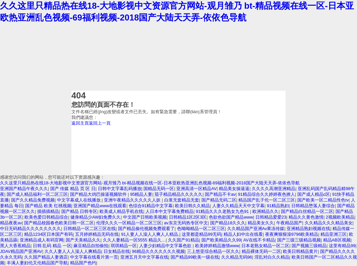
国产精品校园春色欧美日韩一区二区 (59, 222)
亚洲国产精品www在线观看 (99, 205)
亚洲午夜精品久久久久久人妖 (133, 200)
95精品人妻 (141, 194)
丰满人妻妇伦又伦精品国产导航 (37, 262)
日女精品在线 (117, 251)
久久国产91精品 (183, 239)
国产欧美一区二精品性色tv (323, 200)
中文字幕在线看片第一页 (94, 257)
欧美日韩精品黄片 (300, 251)
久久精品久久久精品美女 (329, 222)
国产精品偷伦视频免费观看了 (146, 228)
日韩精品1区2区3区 (187, 217)
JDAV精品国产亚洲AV (21, 251)
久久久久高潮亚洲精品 (273, 188)
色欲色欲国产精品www (231, 217)
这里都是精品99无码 (201, 234)
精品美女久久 (261, 222)
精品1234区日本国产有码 (48, 234)
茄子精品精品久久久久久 (178, 194)
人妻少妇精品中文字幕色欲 (166, 245)
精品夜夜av (11, 222)
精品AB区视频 (337, 239)
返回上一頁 (100, 123)
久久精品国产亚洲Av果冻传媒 (256, 228)
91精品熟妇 (278, 205)
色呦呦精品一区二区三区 (201, 228)
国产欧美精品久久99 (221, 239)
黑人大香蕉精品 (15, 245)
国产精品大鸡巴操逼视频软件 (99, 194)
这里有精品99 (342, 245)
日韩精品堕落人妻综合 (313, 205)
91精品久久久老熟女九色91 (223, 211)
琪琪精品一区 (124, 245)
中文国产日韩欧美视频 (145, 217)
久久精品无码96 (236, 257)
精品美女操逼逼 (234, 188)
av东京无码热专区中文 (186, 222)
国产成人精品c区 (313, 194)
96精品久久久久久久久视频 (158, 251)
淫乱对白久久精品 (271, 257)
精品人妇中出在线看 (243, 234)
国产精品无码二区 (218, 200)
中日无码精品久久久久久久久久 (30, 228)
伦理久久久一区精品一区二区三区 (129, 222)
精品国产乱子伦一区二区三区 (266, 200)
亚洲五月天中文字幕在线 (144, 257)
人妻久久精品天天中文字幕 (238, 205)
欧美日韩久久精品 (192, 205)
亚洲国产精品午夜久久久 (24, 188)
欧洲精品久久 (265, 211)
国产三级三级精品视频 (299, 239)
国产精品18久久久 (227, 222)
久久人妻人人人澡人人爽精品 (73, 251)
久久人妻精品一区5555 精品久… (134, 239)
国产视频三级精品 (309, 245)
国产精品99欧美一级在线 (195, 257)
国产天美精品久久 (83, 239)
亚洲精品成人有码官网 (41, 239)
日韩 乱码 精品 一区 (52, 245)
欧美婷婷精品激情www (217, 245)
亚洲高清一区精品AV (196, 188)
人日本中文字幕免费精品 (169, 211)
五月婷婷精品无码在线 (97, 234)
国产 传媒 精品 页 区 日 (73, 188)
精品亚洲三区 (333, 234)
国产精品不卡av (220, 194)
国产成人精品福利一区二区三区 (37, 194)
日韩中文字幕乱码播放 (119, 188)
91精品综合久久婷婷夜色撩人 (266, 194)
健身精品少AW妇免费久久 (95, 217)
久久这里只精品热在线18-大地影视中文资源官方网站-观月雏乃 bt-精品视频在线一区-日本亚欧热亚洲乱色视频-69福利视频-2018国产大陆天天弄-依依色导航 (150, 182)
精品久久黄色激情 (306, 217)
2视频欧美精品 (340, 217)
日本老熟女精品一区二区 (265, 245)
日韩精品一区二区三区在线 (89, 228)
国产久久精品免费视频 (33, 200)
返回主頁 (80, 123)
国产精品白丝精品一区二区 (307, 211)
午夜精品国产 (289, 222)
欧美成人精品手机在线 (121, 211)
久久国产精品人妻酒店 (46, 257)
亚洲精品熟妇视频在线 (308, 228)
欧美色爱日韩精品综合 (46, 217)
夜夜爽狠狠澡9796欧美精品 (291, 234)
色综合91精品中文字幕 (151, 205)
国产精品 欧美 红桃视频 (48, 205)
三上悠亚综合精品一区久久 (213, 251)
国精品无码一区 (158, 188)
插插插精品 (48, 211)
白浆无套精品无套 (181, 200)
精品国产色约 (83, 262)
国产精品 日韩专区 (79, 211)
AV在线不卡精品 (259, 239)
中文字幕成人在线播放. (79, 200)
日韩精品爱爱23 (270, 217)
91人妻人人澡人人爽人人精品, (150, 234)
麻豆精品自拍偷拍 (90, 245)
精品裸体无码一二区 (261, 251)
